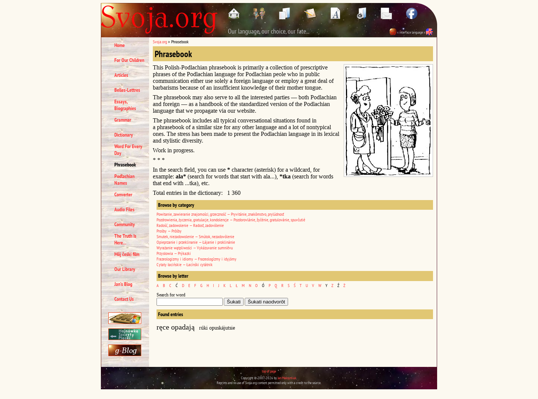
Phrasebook (125, 164)
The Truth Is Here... (125, 239)
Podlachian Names (124, 179)
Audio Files (124, 209)
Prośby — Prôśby (169, 231)
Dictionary (123, 134)
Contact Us (124, 299)
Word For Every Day (128, 149)
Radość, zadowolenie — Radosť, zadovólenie (190, 225)
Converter (123, 194)
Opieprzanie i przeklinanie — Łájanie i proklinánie (196, 242)
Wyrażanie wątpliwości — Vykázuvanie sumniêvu (195, 247)
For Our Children (129, 60)
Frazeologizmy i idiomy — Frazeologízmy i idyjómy (196, 259)
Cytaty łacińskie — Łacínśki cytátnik (185, 264)
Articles (121, 75)
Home (119, 45)
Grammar (122, 119)
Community (124, 224)
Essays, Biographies (125, 105)
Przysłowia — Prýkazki (174, 253)
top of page (269, 371)
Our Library (124, 269)
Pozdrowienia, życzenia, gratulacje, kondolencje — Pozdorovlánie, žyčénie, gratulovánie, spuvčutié (231, 219)
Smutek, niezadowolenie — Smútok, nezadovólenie (195, 236)
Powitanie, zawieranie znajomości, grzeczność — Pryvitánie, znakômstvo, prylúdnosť (220, 214)
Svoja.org (160, 41)
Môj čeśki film (126, 254)
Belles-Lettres (127, 90)
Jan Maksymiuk (287, 377)
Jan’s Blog (123, 284)
